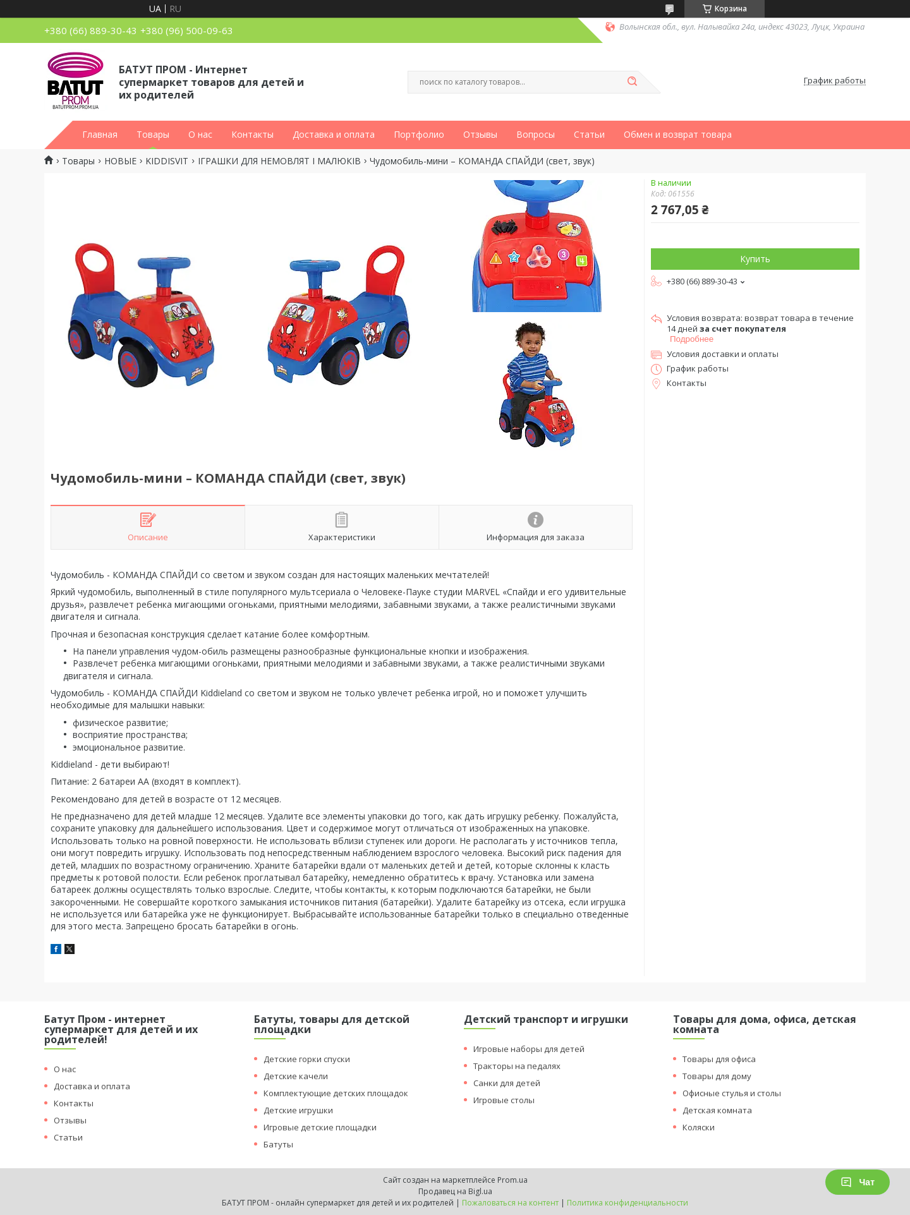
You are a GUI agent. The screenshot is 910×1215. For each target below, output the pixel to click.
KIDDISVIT (166, 161)
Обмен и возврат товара (678, 134)
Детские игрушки (298, 1110)
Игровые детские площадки (320, 1127)
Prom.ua (512, 1180)
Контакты (252, 134)
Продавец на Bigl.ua (455, 1191)
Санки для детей (506, 1083)
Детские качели (296, 1076)
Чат (857, 1182)
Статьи (589, 134)
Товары (152, 134)
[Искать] (632, 82)
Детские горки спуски (307, 1059)
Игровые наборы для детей (529, 1049)
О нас (200, 134)
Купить (755, 259)
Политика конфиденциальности (627, 1202)
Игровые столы (504, 1100)
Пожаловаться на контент (510, 1202)
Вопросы (535, 134)
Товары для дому (716, 1076)
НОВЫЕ (120, 161)
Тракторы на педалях (517, 1066)
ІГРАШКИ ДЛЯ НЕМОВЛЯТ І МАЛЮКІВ (279, 161)
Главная (100, 134)
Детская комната (717, 1110)
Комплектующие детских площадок (336, 1093)
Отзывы (480, 134)
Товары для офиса (719, 1059)
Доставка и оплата (334, 134)
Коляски (698, 1127)
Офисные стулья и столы (731, 1093)
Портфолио (419, 134)
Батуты (278, 1144)
